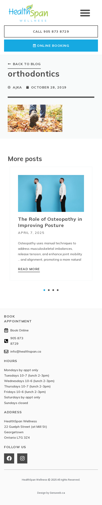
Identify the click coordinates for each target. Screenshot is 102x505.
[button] (85, 13)
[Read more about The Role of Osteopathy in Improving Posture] (29, 269)
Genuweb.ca (57, 492)
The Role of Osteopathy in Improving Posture (50, 222)
